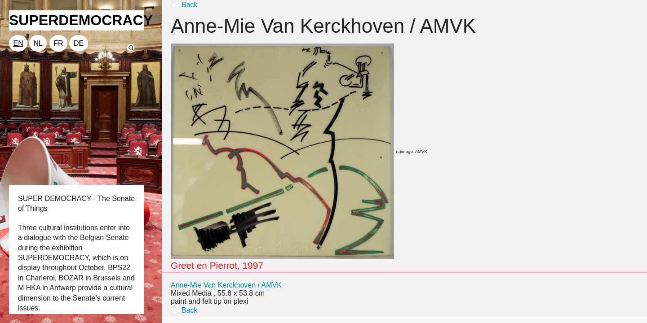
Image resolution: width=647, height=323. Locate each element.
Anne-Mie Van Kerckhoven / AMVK (226, 285)
